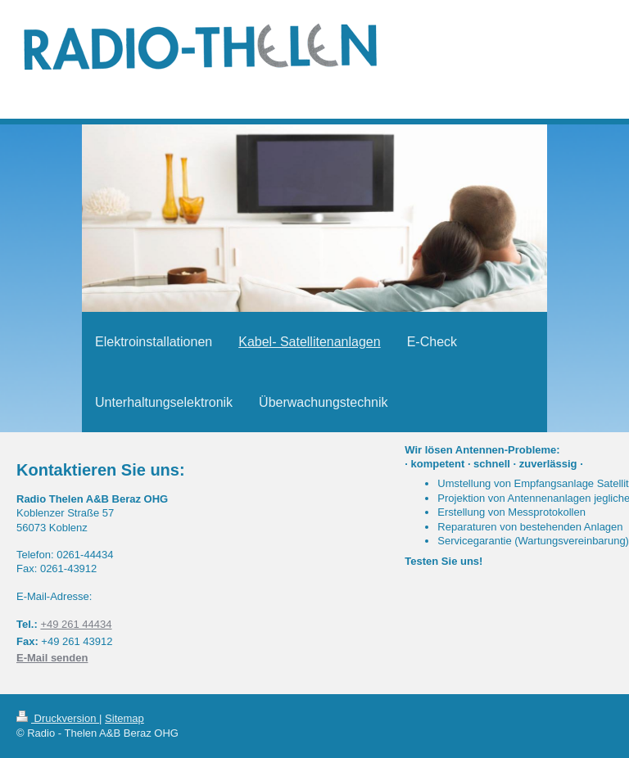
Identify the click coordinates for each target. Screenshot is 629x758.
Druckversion (57, 718)
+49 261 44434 (75, 624)
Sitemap (124, 718)
